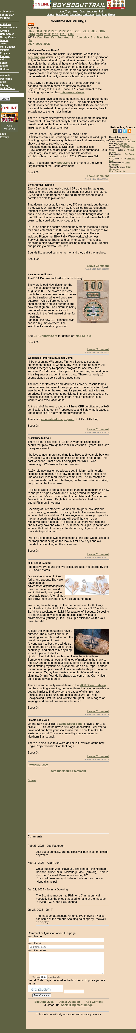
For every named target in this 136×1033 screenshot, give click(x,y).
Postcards (6, 78)
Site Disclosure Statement (68, 771)
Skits (3, 59)
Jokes (3, 43)
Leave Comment (98, 176)
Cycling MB (129, 141)
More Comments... (117, 171)
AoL (101, 11)
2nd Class (76, 14)
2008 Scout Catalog (93, 685)
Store (3, 82)
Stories (4, 66)
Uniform (5, 69)
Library (4, 85)
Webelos (92, 11)
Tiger (68, 11)
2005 (47, 43)
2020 (62, 31)
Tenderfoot (62, 14)
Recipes (5, 56)
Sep (60, 37)
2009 (71, 34)
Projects (5, 53)
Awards (4, 30)
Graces (4, 40)
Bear (82, 11)
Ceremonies (7, 34)
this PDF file (83, 335)
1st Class (88, 14)
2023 (39, 31)
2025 (31, 31)
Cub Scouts (7, 11)
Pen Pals (5, 75)
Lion (61, 11)
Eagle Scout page (70, 723)
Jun (79, 37)
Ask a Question (69, 1006)
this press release (72, 92)
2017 (86, 31)
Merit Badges (8, 46)
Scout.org (63, 162)
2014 (32, 34)
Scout (50, 14)
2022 (47, 31)
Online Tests (7, 88)
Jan (31, 40)
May (86, 37)
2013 (39, 34)
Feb (106, 37)
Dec (39, 37)
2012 (47, 34)
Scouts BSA (7, 14)
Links (3, 133)
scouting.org (36, 57)
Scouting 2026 (43, 1006)
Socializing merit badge (77, 1009)
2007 (31, 43)
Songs (4, 62)
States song (125, 139)
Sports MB (125, 146)
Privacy (4, 137)
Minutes (4, 50)
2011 (55, 34)
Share (32, 780)
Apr (92, 37)
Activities (5, 24)
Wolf (75, 11)
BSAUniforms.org (45, 335)
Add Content (94, 1006)
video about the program (57, 419)
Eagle (111, 14)
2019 (70, 31)
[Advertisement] (122, 69)
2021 (54, 31)
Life (104, 14)
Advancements (9, 27)
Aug (67, 37)
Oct (53, 37)
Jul (73, 37)
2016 (94, 31)
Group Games (8, 37)
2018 (78, 31)
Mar (99, 37)
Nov (46, 37)
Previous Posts (38, 765)
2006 (39, 43)
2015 (102, 31)
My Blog (5, 18)
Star (98, 14)
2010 (63, 34)
